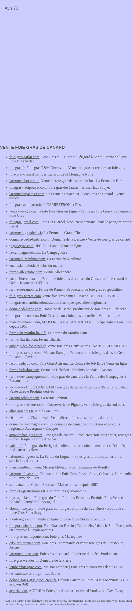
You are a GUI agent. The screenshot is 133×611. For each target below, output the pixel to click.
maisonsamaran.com (24, 322)
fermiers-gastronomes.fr (27, 491)
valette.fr (16, 446)
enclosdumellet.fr (22, 265)
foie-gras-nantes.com (25, 296)
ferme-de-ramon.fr (23, 289)
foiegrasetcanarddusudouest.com (33, 302)
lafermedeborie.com (24, 181)
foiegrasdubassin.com (25, 526)
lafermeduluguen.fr (23, 456)
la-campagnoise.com (24, 252)
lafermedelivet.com (23, 474)
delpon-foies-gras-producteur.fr (32, 580)
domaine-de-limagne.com (28, 424)
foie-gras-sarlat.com (24, 157)
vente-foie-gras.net (23, 211)
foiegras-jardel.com (24, 222)
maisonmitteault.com (25, 467)
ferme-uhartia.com (23, 339)
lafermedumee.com (23, 554)
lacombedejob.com (23, 363)
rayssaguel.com (20, 498)
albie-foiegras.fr (21, 411)
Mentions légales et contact (72, 604)
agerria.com (18, 591)
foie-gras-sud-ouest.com (27, 404)
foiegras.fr (17, 168)
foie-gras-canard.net (24, 174)
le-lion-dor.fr (19, 387)
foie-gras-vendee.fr (23, 560)
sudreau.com (18, 485)
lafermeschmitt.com (24, 398)
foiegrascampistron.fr (25, 205)
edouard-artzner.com (24, 543)
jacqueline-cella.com (24, 279)
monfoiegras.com (22, 519)
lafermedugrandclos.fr (25, 233)
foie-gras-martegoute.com (28, 536)
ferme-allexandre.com (25, 272)
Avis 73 (11, 8)
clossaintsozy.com (22, 508)
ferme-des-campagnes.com (29, 376)
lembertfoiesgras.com (25, 567)
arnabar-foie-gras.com (25, 435)
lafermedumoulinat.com (27, 259)
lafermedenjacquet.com (26, 194)
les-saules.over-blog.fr (26, 573)
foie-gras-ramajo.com (25, 353)
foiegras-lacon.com (23, 316)
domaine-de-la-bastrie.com (29, 239)
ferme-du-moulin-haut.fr (27, 333)
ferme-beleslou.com (24, 370)
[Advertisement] (39, 46)
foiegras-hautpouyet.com (28, 187)
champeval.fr (19, 418)
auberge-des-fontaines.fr (27, 346)
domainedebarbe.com (25, 309)
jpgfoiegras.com (21, 246)
